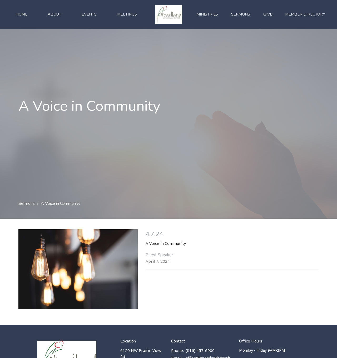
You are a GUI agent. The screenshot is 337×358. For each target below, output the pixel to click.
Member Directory (305, 14)
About (54, 14)
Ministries (207, 14)
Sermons (240, 14)
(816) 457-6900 (200, 350)
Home (21, 14)
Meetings (127, 14)
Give (267, 14)
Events (89, 14)
